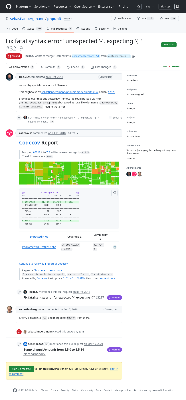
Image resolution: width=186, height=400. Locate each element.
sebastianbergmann (27, 18)
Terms (44, 390)
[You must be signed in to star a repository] (168, 18)
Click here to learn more (47, 270)
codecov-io (25, 133)
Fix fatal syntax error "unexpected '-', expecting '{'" (63, 297)
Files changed (104, 67)
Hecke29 (29, 56)
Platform (23, 7)
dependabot (35, 344)
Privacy (54, 390)
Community (87, 390)
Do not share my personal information (153, 390)
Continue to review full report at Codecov (43, 263)
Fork (145, 18)
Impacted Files (39, 236)
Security (65, 390)
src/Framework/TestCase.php (39, 247)
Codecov (29, 142)
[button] (133, 56)
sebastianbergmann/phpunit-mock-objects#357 (69, 92)
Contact (108, 390)
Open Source (84, 7)
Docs (98, 390)
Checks (75, 67)
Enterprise (107, 7)
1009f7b (117, 118)
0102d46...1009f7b (74, 278)
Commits (50, 67)
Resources (62, 7)
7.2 (48, 152)
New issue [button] (169, 44)
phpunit (54, 18)
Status (75, 390)
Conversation (21, 67)
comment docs (106, 278)
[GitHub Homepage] (15, 390)
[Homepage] (9, 7)
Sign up (165, 6)
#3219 (36, 152)
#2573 (111, 92)
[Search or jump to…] (138, 6)
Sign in (150, 6)
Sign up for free (21, 369)
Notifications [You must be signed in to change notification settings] (122, 18)
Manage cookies (123, 390)
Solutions (42, 7)
